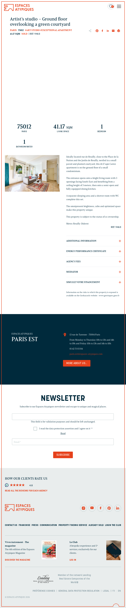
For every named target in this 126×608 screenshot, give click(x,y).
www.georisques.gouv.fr (109, 295)
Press (35, 525)
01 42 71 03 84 (76, 348)
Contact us (11, 525)
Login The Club (113, 525)
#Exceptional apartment (56, 30)
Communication (48, 525)
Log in (73, 560)
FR (113, 591)
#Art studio (32, 30)
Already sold (96, 525)
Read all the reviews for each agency (26, 491)
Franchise (24, 525)
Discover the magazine (17, 560)
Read (63, 433)
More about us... (76, 363)
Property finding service (73, 525)
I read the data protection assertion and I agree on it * (66, 428)
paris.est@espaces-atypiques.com (86, 354)
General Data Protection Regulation (79, 591)
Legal (106, 591)
